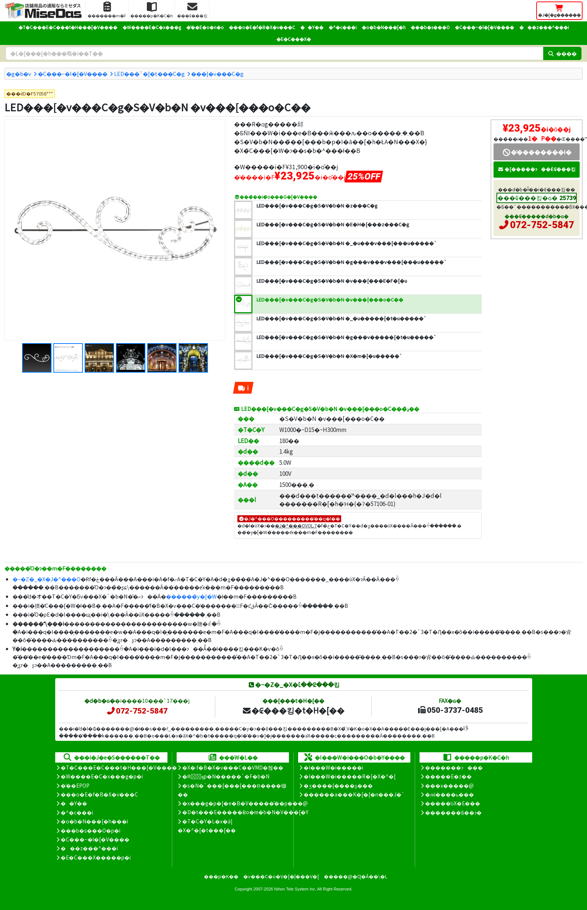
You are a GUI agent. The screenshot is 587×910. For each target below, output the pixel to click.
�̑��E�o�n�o (205, 27)
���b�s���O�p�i (90, 830)
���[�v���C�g (217, 73)
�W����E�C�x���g (152, 27)
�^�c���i (343, 27)
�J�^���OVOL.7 (296, 525)
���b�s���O (430, 27)
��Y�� (311, 27)
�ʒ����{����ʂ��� (338, 785)
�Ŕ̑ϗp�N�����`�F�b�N (225, 776)
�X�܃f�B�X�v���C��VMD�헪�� (232, 767)
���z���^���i (544, 27)
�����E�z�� (448, 776)
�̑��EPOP (75, 785)
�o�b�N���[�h (384, 27)
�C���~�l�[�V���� (484, 27)
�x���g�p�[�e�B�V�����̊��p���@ (245, 803)
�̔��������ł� (536, 151)
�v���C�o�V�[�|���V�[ (281, 876)
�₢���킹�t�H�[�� (293, 710)
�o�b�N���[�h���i (94, 821)
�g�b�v (18, 73)
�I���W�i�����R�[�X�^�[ (350, 776)
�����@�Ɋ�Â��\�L (355, 876)
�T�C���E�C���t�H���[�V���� (67, 27)
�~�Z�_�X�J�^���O (47, 579)
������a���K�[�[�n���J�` (354, 794)
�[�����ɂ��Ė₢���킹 (537, 168)
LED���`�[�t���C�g (149, 73)
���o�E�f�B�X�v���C (262, 27)
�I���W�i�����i (333, 767)
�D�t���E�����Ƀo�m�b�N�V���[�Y (245, 812)
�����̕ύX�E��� (452, 803)
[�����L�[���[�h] (274, 53)
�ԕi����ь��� (449, 794)
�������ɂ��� (454, 767)
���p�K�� (221, 876)
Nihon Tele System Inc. (295, 889)
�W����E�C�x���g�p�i (102, 776)
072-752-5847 (542, 224)
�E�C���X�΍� (293, 39)
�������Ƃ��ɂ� (453, 812)
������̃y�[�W (191, 596)
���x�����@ (449, 785)
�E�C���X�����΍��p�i (96, 857)
